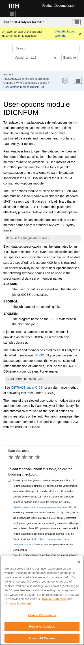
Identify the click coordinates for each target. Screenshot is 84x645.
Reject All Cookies (42, 628)
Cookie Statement (54, 601)
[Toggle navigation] (12, 14)
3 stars (24, 458)
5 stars (38, 458)
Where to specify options (31, 82)
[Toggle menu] (77, 22)
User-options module (23, 87)
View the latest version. (65, 34)
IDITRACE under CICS (27, 388)
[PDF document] (65, 81)
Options (8, 82)
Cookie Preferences (42, 617)
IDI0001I (39, 356)
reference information (26, 78)
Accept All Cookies (42, 640)
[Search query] (46, 48)
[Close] (79, 564)
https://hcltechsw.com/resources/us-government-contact (40, 508)
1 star (11, 458)
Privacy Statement (18, 605)
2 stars (18, 458)
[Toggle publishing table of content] (78, 81)
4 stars (31, 458)
